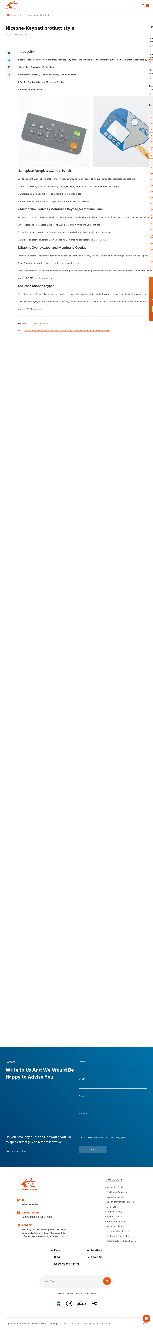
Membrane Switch (115, 1226)
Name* (82, 1062)
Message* (83, 1113)
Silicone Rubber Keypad (118, 1231)
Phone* (82, 1096)
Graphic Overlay (114, 1212)
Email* (82, 1079)
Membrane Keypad (116, 1221)
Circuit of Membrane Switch (120, 1202)
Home (11, 15)
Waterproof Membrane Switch (121, 1241)
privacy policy (120, 1137)
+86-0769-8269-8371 (31, 1204)
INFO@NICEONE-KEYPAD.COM (37, 1217)
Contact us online (16, 1151)
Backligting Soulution (117, 1192)
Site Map (105, 1323)
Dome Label (112, 1207)
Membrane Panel (115, 1187)
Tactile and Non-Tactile (118, 1236)
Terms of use (75, 1323)
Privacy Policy (91, 1323)
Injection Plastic (114, 1216)
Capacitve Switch (115, 1197)
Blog (20, 15)
